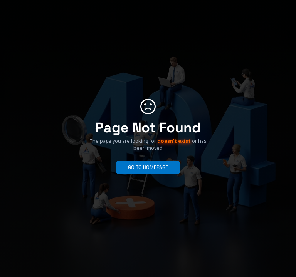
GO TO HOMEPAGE (148, 167)
